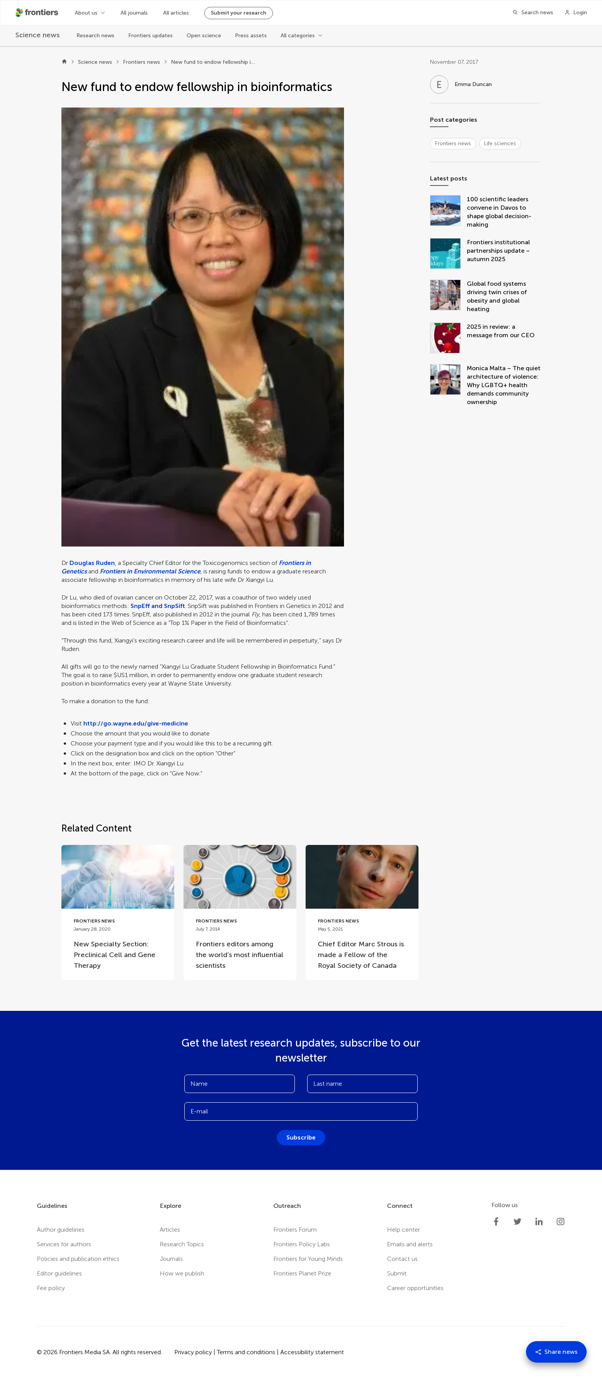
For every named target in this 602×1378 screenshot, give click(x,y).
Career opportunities (415, 1288)
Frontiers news (141, 62)
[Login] (575, 13)
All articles (176, 13)
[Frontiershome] (38, 12)
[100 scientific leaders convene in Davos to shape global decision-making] (448, 212)
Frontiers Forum (295, 1229)
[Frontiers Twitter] (517, 1221)
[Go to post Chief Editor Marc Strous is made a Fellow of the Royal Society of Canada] (362, 912)
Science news (95, 62)
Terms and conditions (246, 1352)
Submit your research (238, 13)
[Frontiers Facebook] (496, 1221)
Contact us (402, 1258)
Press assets (251, 35)
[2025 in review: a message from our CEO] (448, 339)
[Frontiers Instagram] (560, 1221)
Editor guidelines (59, 1273)
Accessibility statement (312, 1352)
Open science (204, 35)
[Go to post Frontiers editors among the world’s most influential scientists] (240, 912)
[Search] (530, 13)
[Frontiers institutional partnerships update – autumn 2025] (448, 254)
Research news (95, 35)
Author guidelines (60, 1229)
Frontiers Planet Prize (302, 1273)
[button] (202, 327)
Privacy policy (193, 1352)
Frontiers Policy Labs (301, 1244)
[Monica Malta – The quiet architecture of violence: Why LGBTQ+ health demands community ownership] (448, 385)
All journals (134, 13)
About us (86, 13)
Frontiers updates (150, 35)
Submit (397, 1273)
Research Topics (182, 1244)
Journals (171, 1258)
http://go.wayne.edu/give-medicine (135, 723)
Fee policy (51, 1288)
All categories (298, 35)
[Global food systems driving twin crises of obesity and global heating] (448, 296)
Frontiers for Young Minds (308, 1258)
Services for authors (64, 1244)
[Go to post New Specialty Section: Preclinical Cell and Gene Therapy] (117, 912)
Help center (403, 1229)
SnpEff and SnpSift (158, 606)
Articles (170, 1229)
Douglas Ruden (92, 562)
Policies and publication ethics (78, 1258)
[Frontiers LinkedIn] (539, 1221)
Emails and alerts (410, 1244)
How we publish (182, 1273)
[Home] (64, 62)
